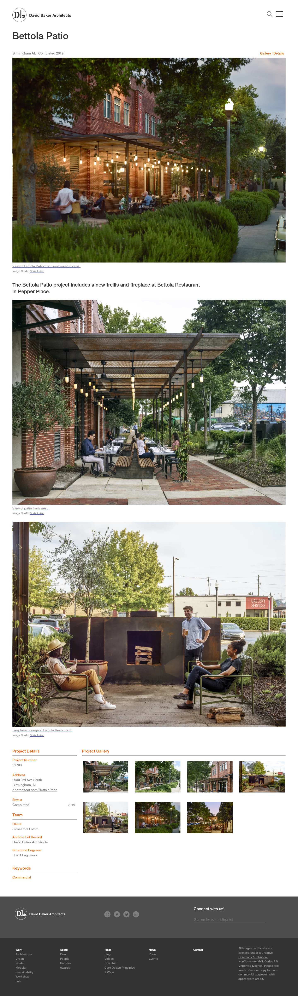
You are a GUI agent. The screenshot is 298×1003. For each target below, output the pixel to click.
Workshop (22, 976)
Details (278, 53)
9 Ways (109, 972)
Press (152, 954)
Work (19, 949)
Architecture (24, 954)
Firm (63, 954)
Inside (20, 963)
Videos (109, 958)
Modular (21, 967)
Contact (198, 949)
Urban (20, 958)
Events (153, 958)
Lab (18, 981)
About (63, 949)
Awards (65, 967)
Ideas (108, 949)
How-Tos (110, 963)
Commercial (21, 877)
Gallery (265, 53)
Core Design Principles (120, 967)
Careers (65, 963)
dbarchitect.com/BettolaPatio (34, 790)
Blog (108, 954)
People (64, 958)
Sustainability (24, 972)
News (152, 949)
